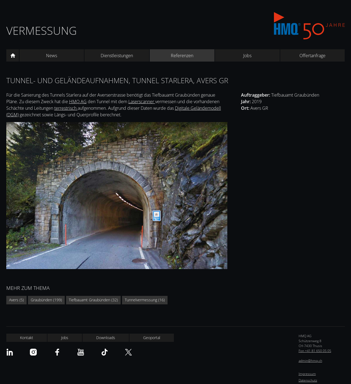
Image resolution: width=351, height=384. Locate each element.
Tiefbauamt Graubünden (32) (93, 299)
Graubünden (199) (46, 299)
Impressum (307, 373)
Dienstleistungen (117, 56)
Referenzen (182, 56)
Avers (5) (16, 299)
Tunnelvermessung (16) (145, 299)
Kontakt (26, 337)
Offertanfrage (312, 56)
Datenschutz (308, 380)
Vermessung (41, 30)
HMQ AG (78, 102)
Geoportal (151, 337)
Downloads (105, 337)
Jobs (247, 56)
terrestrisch (66, 108)
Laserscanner (141, 102)
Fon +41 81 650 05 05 (315, 350)
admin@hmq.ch (310, 360)
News (51, 56)
